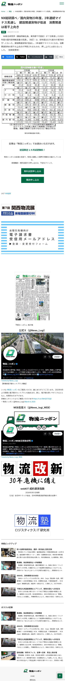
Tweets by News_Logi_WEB (11, 457)
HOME (33, 676)
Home (3, 11)
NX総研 (8, 194)
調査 (10, 11)
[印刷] (49, 57)
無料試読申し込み (32, 171)
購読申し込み (32, 180)
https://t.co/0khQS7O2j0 (42, 399)
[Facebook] (7, 57)
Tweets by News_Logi (9, 381)
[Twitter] (20, 57)
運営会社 (32, 680)
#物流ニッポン (12, 390)
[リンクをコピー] (35, 57)
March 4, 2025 (30, 402)
